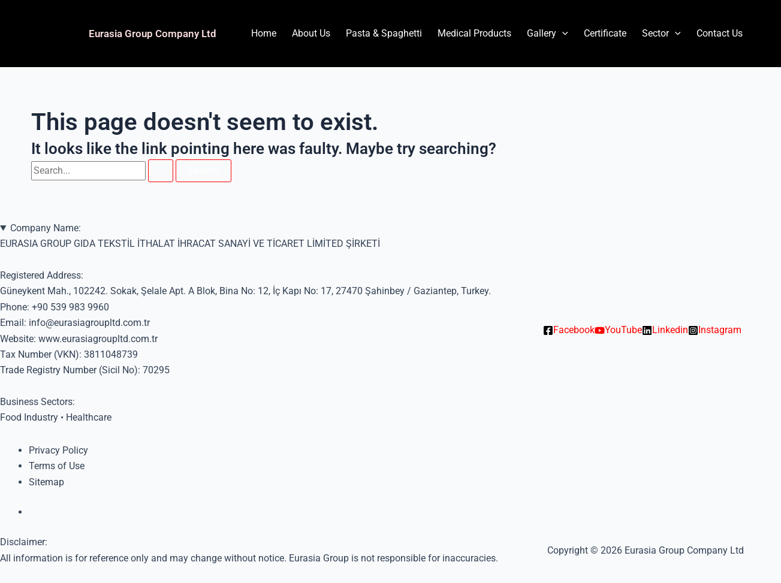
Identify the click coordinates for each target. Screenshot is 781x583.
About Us (311, 33)
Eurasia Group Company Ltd (152, 34)
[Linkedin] (665, 330)
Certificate (605, 33)
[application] (562, 34)
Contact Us (719, 33)
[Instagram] (714, 330)
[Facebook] (569, 330)
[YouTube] (618, 330)
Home (263, 33)
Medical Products (474, 33)
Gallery (547, 34)
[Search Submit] (160, 170)
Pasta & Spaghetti (384, 33)
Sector (661, 34)
